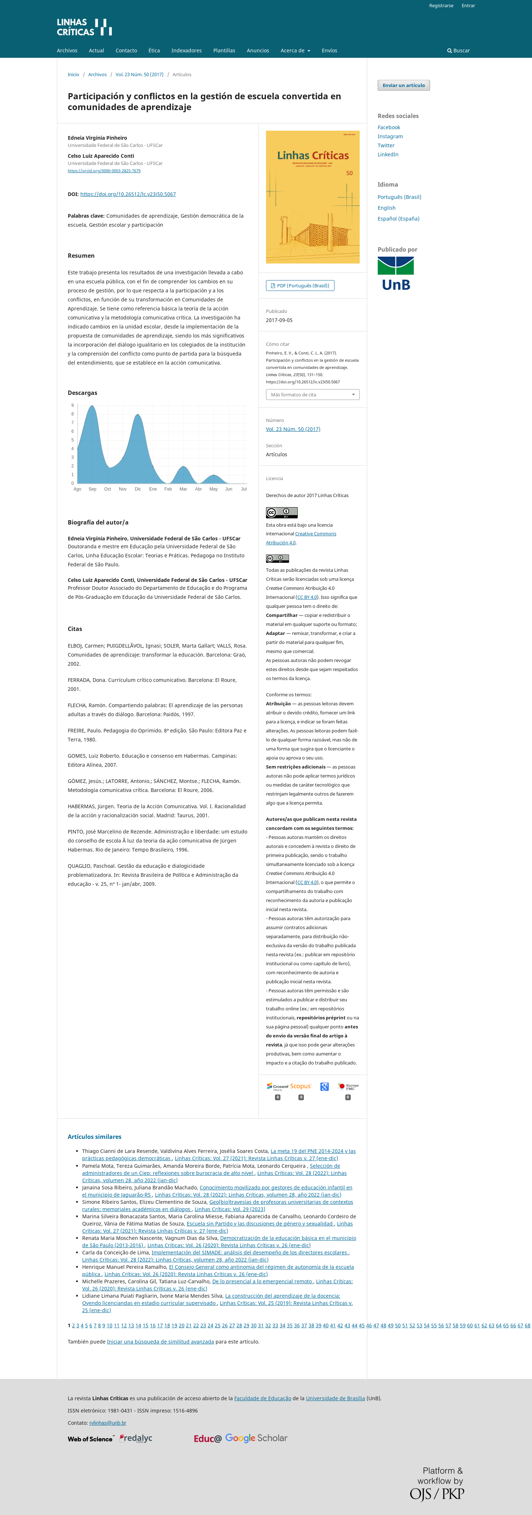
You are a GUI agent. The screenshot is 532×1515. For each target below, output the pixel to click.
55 (434, 1325)
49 (391, 1325)
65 (506, 1325)
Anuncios (258, 50)
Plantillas (224, 50)
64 (499, 1325)
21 (189, 1325)
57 (448, 1325)
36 (297, 1325)
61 (477, 1325)
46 (369, 1325)
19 (174, 1325)
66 (513, 1325)
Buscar (458, 50)
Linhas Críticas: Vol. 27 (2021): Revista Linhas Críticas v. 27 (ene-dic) (256, 1158)
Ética (154, 50)
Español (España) (399, 218)
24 (210, 1325)
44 (355, 1325)
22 (196, 1325)
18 (167, 1325)
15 (145, 1325)
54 (427, 1325)
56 (441, 1325)
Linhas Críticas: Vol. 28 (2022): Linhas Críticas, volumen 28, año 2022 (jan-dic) (248, 1194)
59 (463, 1325)
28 (239, 1325)
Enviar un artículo (404, 85)
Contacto (126, 50)
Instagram (390, 136)
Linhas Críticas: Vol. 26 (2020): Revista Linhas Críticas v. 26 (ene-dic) (229, 1245)
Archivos (67, 50)
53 (419, 1325)
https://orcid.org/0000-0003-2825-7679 (104, 170)
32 (268, 1325)
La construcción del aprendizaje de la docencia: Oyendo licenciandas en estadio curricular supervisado (211, 1299)
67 (520, 1325)
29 (246, 1325)
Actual (96, 50)
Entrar (468, 5)
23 (203, 1325)
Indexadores (187, 50)
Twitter (386, 145)
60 (470, 1325)
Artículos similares (94, 1137)
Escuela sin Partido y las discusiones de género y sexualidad (260, 1223)
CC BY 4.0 (307, 597)
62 (484, 1325)
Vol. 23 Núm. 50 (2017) (140, 74)
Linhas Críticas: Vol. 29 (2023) (230, 1209)
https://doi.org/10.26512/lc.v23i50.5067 (128, 194)
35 (290, 1325)
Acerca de (293, 50)
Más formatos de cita (293, 394)
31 (261, 1325)
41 (333, 1325)
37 (304, 1325)
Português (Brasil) (399, 196)
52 (412, 1325)
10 (109, 1325)
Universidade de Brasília (335, 1398)
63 (492, 1325)
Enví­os (329, 50)
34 (282, 1325)
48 (383, 1325)
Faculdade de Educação (262, 1398)
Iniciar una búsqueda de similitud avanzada (160, 1341)
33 (275, 1325)
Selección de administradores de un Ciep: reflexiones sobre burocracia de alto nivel (211, 1169)
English (387, 207)
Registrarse (441, 5)
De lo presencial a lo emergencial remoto (262, 1281)
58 (455, 1325)
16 (153, 1325)
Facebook (389, 127)
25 (218, 1325)
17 (160, 1325)
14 (138, 1325)
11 (117, 1325)
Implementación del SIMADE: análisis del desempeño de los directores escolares (250, 1252)
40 (326, 1325)
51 (405, 1325)
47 (376, 1325)
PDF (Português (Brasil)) (302, 285)
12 (124, 1325)
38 (311, 1325)
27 (232, 1325)
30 (254, 1325)
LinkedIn (388, 154)
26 (225, 1325)
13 (131, 1325)
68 (528, 1325)
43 (347, 1325)
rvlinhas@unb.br (107, 1423)
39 (319, 1325)
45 (362, 1325)
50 (398, 1325)
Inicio (73, 74)
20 (182, 1325)
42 (340, 1325)
